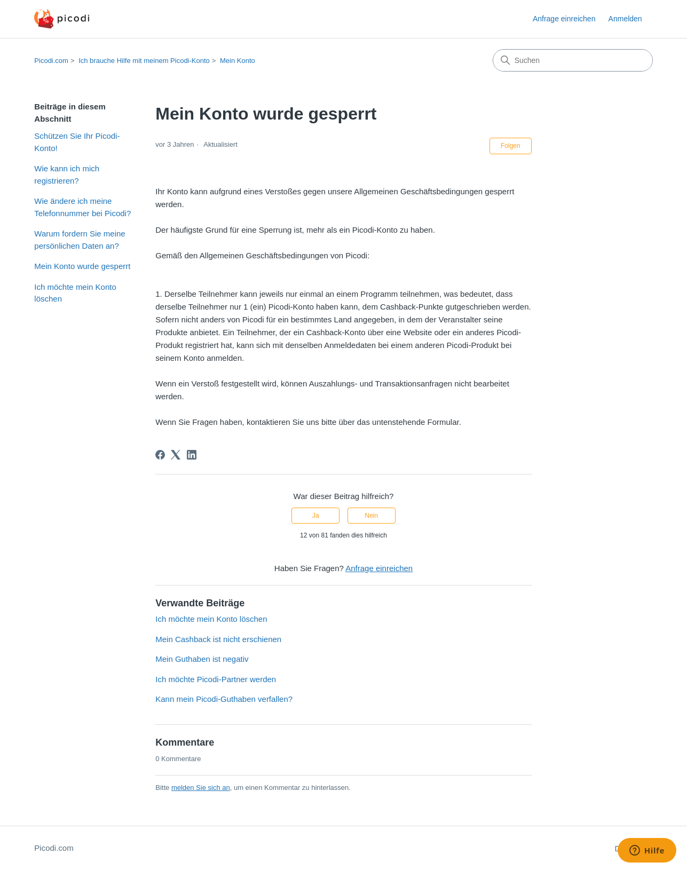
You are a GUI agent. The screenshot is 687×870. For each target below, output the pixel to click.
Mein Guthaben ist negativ (201, 658)
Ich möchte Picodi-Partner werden (215, 679)
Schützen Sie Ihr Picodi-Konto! (77, 142)
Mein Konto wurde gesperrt (82, 266)
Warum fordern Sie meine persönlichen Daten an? (79, 239)
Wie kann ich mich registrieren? (66, 174)
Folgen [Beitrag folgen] (510, 145)
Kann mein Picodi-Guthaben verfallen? (224, 698)
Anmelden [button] (625, 18)
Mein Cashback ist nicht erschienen (218, 639)
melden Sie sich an (200, 788)
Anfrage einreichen (564, 18)
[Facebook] (160, 455)
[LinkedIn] (191, 455)
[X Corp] (175, 455)
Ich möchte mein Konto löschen (75, 293)
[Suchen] (572, 60)
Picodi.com (51, 61)
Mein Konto (237, 61)
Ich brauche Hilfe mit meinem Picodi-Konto (144, 61)
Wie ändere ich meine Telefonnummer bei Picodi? (82, 207)
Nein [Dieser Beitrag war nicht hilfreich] (371, 515)
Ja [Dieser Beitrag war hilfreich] (315, 515)
